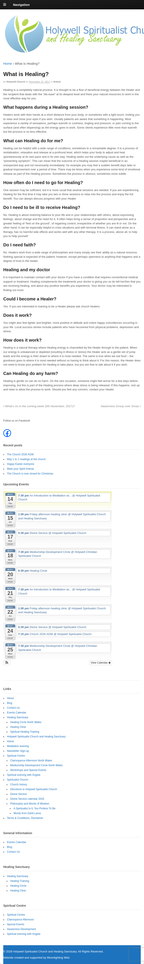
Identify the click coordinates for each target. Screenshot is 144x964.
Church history (18, 784)
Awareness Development (21, 929)
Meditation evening (18, 746)
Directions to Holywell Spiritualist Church (33, 789)
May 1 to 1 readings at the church (26, 459)
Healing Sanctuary (17, 717)
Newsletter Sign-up (18, 750)
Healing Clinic (18, 727)
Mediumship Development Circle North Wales (36, 765)
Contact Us (13, 707)
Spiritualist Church (17, 779)
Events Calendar (16, 712)
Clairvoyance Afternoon (20, 919)
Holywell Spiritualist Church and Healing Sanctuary (36, 736)
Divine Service (18, 794)
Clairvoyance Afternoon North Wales (31, 760)
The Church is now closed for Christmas (30, 473)
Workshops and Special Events (28, 770)
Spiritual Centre (16, 755)
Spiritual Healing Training (24, 731)
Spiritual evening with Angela (23, 774)
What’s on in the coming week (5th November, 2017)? (39, 406)
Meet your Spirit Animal (20, 468)
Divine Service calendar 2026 (27, 798)
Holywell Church (16, 81)
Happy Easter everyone (20, 464)
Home (7, 63)
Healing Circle (18, 885)
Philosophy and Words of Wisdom (29, 803)
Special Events (15, 924)
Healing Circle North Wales (25, 722)
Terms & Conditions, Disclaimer (25, 818)
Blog (9, 703)
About (10, 698)
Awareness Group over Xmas (121, 406)
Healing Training (19, 881)
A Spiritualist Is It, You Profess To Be (34, 808)
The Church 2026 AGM (20, 454)
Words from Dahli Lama (27, 813)
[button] (6, 663)
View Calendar (101, 662)
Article (57, 81)
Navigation (21, 4)
